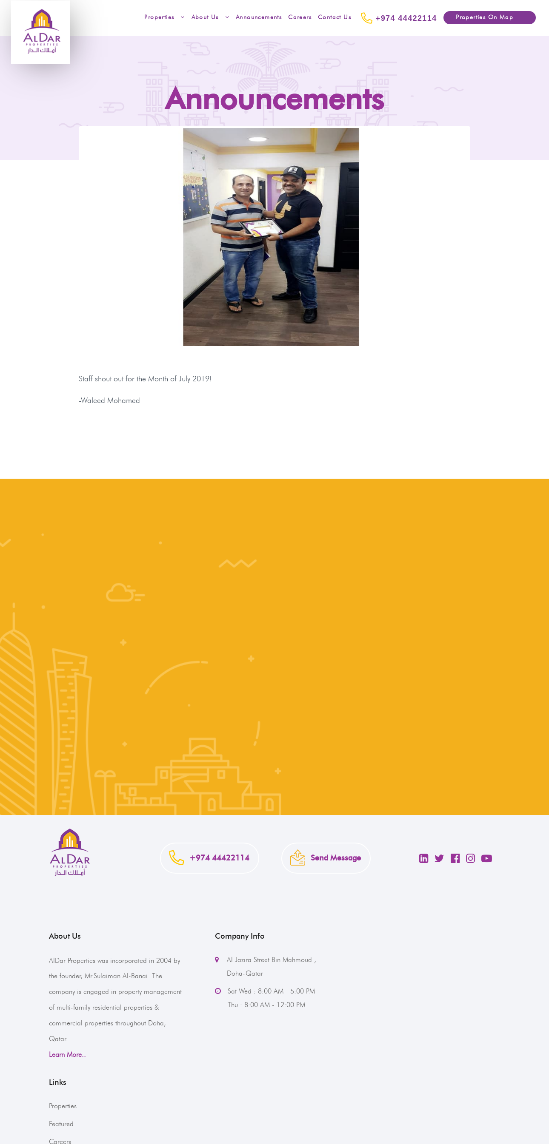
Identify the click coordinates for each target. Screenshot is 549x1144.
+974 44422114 (397, 18)
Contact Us (334, 17)
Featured (61, 1124)
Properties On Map (478, 17)
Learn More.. (67, 1054)
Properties (162, 17)
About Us (210, 17)
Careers (300, 17)
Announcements (259, 17)
